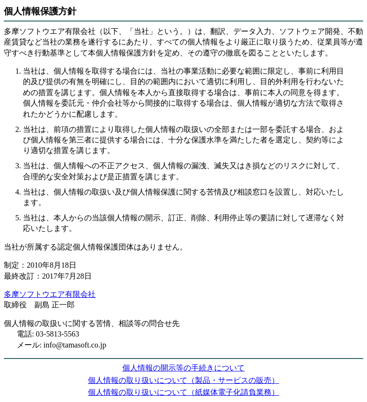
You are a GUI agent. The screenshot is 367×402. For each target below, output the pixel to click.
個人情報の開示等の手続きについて (183, 368)
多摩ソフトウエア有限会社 (50, 294)
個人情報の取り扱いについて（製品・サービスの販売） (183, 380)
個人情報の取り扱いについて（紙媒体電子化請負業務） (183, 392)
